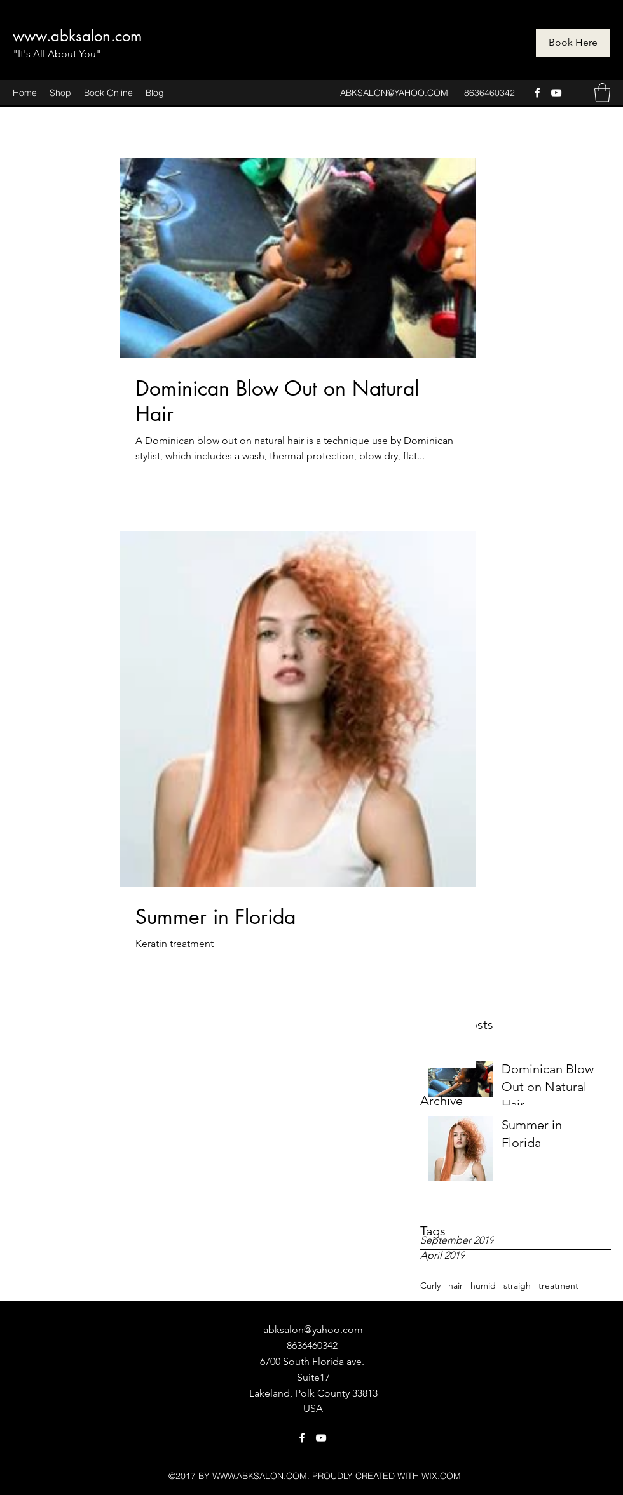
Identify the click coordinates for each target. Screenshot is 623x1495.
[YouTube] (556, 92)
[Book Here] (573, 43)
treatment (558, 1285)
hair (455, 1285)
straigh (517, 1285)
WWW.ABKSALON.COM (259, 1476)
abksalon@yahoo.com (313, 1330)
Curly (430, 1285)
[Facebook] (537, 92)
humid (483, 1285)
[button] (602, 92)
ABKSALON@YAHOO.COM (394, 92)
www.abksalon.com (77, 36)
